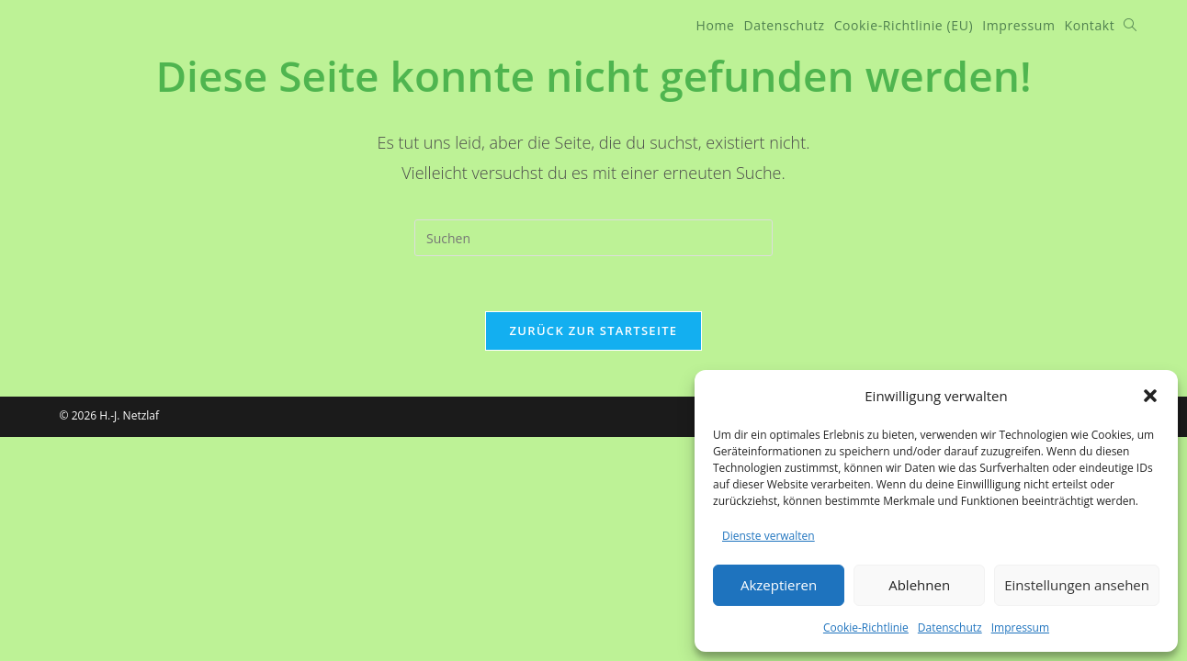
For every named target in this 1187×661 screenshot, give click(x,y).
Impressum (1020, 627)
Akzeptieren (778, 585)
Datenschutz (950, 627)
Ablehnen (919, 585)
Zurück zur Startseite (594, 330)
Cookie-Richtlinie (866, 627)
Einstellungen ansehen (1076, 585)
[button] (1150, 396)
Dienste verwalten (768, 535)
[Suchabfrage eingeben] (593, 237)
